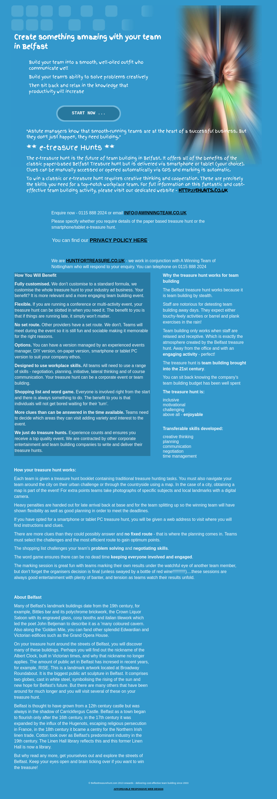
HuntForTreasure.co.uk (95, 260)
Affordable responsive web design (138, 789)
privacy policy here (118, 240)
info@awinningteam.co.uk (155, 213)
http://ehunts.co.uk (203, 190)
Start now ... (89, 113)
